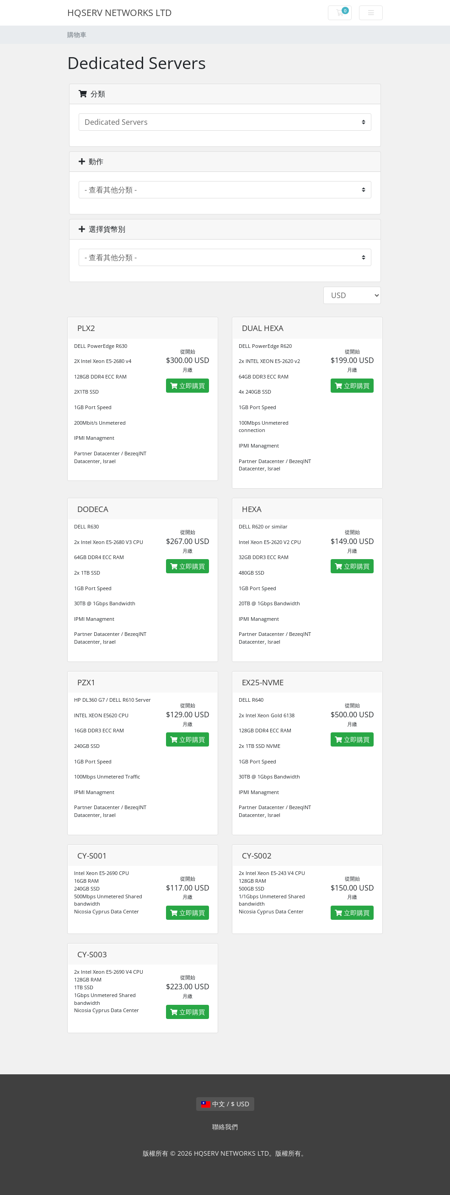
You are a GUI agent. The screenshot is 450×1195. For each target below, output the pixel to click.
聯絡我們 (225, 1126)
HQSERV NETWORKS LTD (119, 12)
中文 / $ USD (225, 1103)
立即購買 (187, 385)
